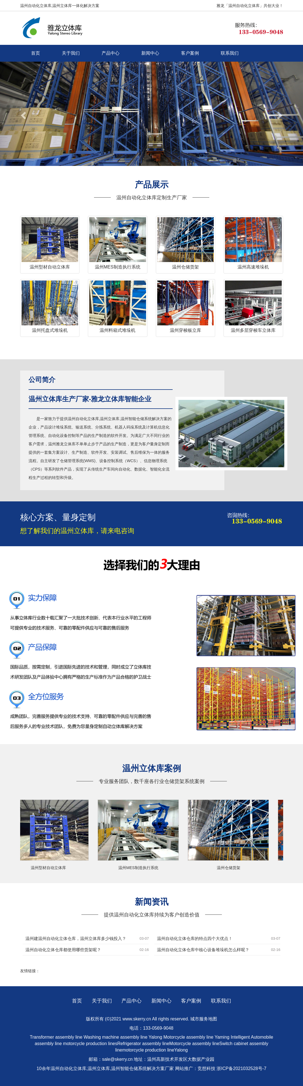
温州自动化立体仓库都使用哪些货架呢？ (63, 949)
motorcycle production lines (90, 1043)
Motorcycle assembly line (188, 1037)
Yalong (156, 1037)
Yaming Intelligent (232, 1037)
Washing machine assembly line (115, 1037)
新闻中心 (150, 53)
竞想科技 (206, 1068)
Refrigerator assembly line (143, 1043)
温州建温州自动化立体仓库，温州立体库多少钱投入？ (75, 938)
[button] (22, 114)
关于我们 (71, 53)
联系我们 (230, 53)
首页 (35, 53)
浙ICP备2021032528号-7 (241, 1068)
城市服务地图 (203, 1018)
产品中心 (110, 53)
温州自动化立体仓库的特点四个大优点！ (194, 938)
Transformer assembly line (56, 1037)
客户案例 (190, 53)
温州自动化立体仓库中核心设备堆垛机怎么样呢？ (203, 949)
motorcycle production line (148, 1050)
